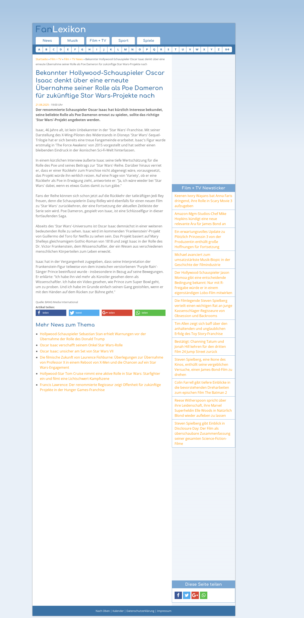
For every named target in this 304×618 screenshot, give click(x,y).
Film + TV (98, 41)
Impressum (164, 611)
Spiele (148, 41)
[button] (51, 313)
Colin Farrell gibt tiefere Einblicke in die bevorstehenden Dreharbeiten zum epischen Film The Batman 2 (202, 387)
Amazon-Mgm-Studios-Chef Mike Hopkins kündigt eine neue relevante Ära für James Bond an (200, 218)
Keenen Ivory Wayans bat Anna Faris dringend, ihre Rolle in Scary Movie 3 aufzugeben (203, 200)
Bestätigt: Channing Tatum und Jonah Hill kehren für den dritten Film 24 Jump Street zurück (200, 346)
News (47, 41)
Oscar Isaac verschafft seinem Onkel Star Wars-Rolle (81, 345)
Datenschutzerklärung (140, 611)
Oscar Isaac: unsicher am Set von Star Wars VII (76, 351)
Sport (123, 41)
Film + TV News (73, 59)
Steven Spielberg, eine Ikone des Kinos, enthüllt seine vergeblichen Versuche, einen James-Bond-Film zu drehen (203, 367)
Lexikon (61, 29)
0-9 (227, 49)
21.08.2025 (42, 105)
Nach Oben (103, 611)
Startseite (42, 59)
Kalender (118, 611)
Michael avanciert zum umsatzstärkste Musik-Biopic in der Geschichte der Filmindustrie (202, 259)
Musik (72, 41)
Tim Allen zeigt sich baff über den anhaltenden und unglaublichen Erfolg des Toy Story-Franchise (201, 328)
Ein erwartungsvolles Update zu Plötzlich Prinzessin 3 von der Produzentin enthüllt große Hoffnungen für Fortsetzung (200, 239)
